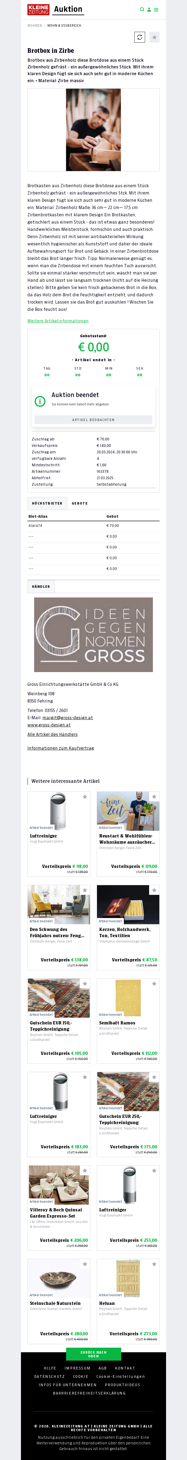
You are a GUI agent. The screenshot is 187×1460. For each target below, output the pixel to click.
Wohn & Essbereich (64, 25)
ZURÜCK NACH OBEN (93, 1354)
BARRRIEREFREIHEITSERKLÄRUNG (89, 1393)
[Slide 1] (93, 162)
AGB (103, 1368)
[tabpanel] (93, 665)
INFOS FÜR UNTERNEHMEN (68, 1385)
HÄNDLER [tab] (41, 586)
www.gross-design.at (49, 725)
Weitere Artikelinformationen (58, 321)
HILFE (50, 1368)
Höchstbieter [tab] (47, 503)
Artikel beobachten (93, 420)
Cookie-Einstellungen (120, 1376)
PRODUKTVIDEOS (122, 1385)
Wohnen (34, 25)
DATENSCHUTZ (49, 1376)
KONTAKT (125, 1368)
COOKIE (81, 1376)
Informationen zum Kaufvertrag (60, 748)
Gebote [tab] (80, 503)
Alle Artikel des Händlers (52, 734)
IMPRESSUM (77, 1368)
